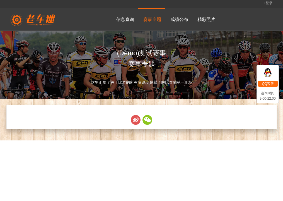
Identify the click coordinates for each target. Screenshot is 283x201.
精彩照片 (206, 19)
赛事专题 (152, 19)
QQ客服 (268, 84)
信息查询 (125, 19)
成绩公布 (179, 19)
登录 (268, 3)
